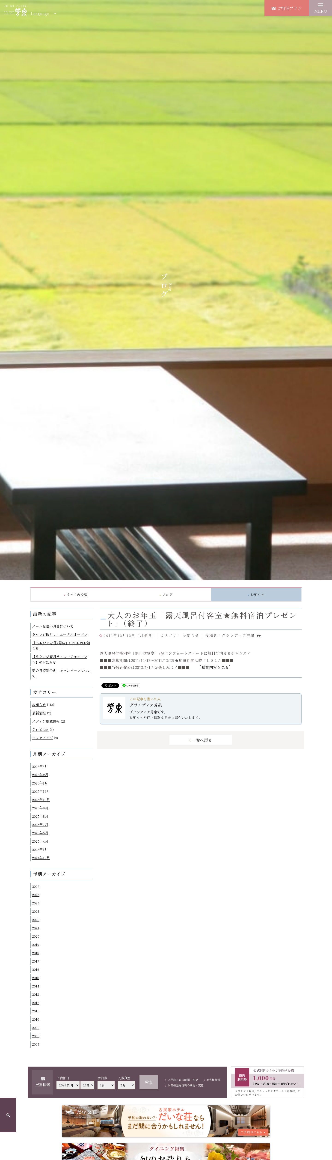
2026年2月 (40, 774)
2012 (35, 1002)
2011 (35, 1010)
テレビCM (40, 729)
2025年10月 (41, 799)
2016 (35, 969)
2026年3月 (40, 766)
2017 (35, 961)
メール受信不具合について (53, 626)
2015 (35, 977)
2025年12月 (41, 791)
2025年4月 (40, 841)
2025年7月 (40, 824)
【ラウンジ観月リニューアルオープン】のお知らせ (59, 659)
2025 (35, 894)
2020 (35, 936)
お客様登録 (213, 1080)
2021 (35, 927)
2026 (35, 886)
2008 (35, 1035)
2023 (35, 911)
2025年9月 (40, 807)
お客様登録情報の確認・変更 (186, 1085)
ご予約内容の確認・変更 (183, 1080)
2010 (35, 1019)
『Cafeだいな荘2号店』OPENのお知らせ (61, 645)
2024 (35, 903)
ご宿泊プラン (287, 8)
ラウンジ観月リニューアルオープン (59, 634)
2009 (35, 1027)
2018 (35, 952)
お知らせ (39, 704)
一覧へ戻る (202, 740)
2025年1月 (40, 849)
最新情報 (39, 712)
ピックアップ (42, 737)
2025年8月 (40, 816)
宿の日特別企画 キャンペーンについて (61, 673)
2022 (35, 919)
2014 (35, 986)
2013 (35, 994)
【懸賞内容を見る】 (215, 667)
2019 (35, 944)
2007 (35, 1044)
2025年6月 (40, 832)
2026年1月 (40, 783)
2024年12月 (41, 857)
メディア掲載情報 (46, 721)
